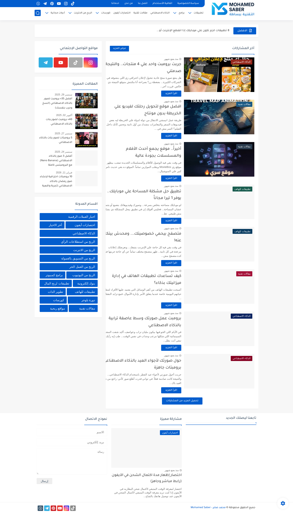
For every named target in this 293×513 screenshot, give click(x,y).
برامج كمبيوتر (54, 275)
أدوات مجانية (58, 13)
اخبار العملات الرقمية (81, 216)
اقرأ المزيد (180, 93)
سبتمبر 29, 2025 (63, 94)
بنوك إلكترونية (86, 283)
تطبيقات (198, 13)
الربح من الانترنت (83, 13)
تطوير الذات (55, 291)
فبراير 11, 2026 (64, 172)
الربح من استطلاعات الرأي (78, 241)
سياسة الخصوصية (188, 3)
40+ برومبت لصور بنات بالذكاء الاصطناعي (59, 122)
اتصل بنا (142, 3)
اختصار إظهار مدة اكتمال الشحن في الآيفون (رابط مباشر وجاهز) (147, 478)
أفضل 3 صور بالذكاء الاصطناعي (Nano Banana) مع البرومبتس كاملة (56, 161)
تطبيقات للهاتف (85, 291)
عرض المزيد (119, 48)
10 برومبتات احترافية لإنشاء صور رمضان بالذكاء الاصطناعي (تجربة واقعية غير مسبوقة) (56, 182)
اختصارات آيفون (121, 13)
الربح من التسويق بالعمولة (78, 258)
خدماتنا (115, 3)
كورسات (105, 13)
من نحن (128, 3)
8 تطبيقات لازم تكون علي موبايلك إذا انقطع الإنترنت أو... (193, 30)
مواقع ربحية (57, 308)
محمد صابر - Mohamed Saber (208, 507)
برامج (182, 13)
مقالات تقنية (140, 13)
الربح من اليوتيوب (83, 275)
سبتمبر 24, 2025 (63, 151)
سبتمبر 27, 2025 (63, 133)
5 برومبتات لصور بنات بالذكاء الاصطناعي (55, 140)
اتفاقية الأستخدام (162, 3)
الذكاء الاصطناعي (159, 13)
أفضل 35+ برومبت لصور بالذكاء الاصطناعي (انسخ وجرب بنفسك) (57, 103)
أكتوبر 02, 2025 (64, 115)
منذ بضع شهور (180, 59)
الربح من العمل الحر (82, 266)
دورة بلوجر (88, 300)
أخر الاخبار (55, 225)
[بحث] (38, 13)
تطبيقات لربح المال (56, 283)
